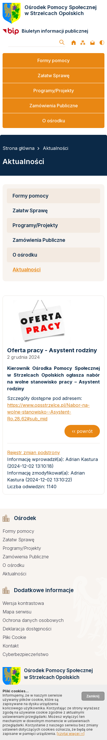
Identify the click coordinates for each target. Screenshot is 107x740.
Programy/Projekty (53, 90)
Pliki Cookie (14, 637)
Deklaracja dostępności (27, 629)
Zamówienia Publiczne (53, 105)
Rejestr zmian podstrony (33, 452)
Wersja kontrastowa (23, 603)
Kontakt (11, 646)
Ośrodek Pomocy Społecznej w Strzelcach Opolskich (61, 10)
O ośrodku (53, 120)
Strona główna (19, 148)
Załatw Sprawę (53, 75)
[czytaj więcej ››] (70, 733)
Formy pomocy (53, 60)
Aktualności (55, 148)
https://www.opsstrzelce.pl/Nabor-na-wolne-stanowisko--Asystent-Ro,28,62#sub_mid (48, 412)
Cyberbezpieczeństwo (26, 654)
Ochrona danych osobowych (33, 620)
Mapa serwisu (17, 612)
